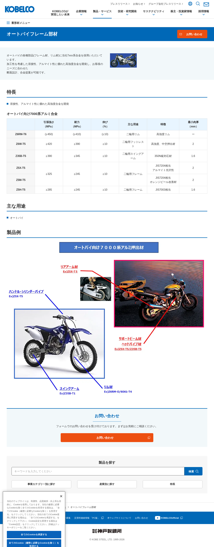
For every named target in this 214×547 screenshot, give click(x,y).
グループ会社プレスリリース (166, 3)
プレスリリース (120, 3)
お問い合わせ (150, 519)
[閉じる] (61, 513)
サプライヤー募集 (65, 519)
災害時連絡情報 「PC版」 (92, 519)
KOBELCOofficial (180, 519)
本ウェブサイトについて (126, 519)
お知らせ (139, 3)
